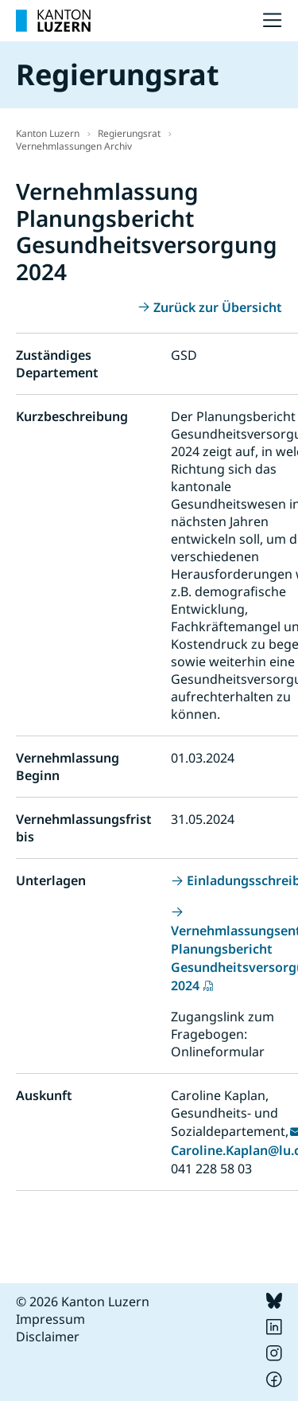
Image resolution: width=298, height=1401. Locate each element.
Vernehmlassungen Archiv (74, 146)
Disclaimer (47, 1336)
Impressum (50, 1319)
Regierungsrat (129, 133)
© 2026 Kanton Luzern (82, 1301)
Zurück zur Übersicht (217, 307)
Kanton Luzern (47, 133)
